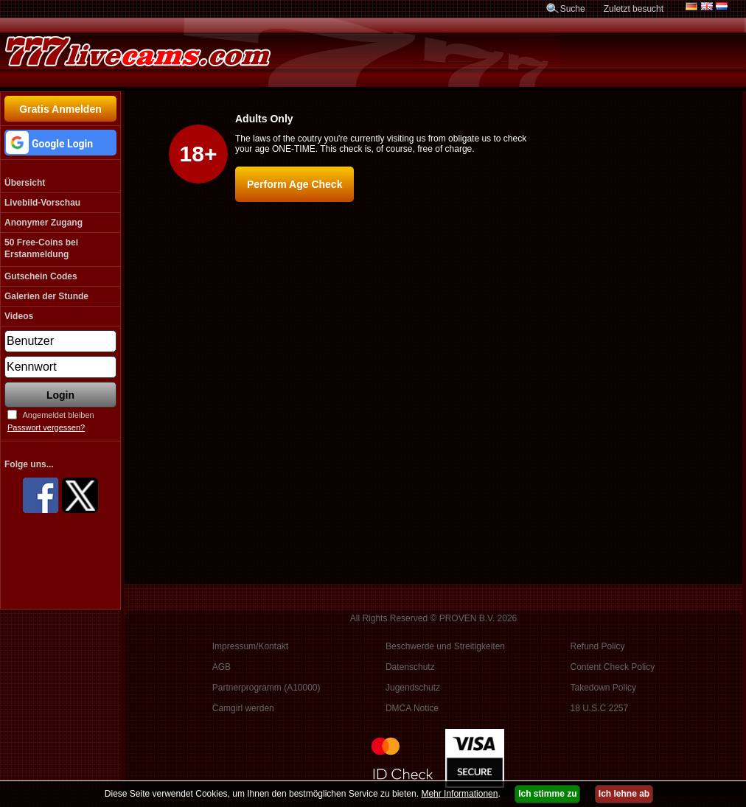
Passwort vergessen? (46, 427)
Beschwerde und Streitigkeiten (445, 646)
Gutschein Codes (40, 276)
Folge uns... (29, 464)
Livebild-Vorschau (42, 203)
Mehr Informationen (459, 794)
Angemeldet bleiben (58, 415)
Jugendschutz (413, 687)
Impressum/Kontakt (250, 646)
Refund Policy (598, 646)
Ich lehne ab (624, 794)
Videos (18, 316)
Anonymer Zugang (43, 222)
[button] (60, 143)
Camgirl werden (243, 708)
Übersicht (24, 183)
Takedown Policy (603, 687)
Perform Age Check (294, 184)
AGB (221, 667)
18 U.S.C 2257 (600, 708)
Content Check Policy (613, 667)
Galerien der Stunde (46, 296)
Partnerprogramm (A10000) (266, 687)
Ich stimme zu (547, 794)
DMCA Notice (412, 708)
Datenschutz (410, 667)
